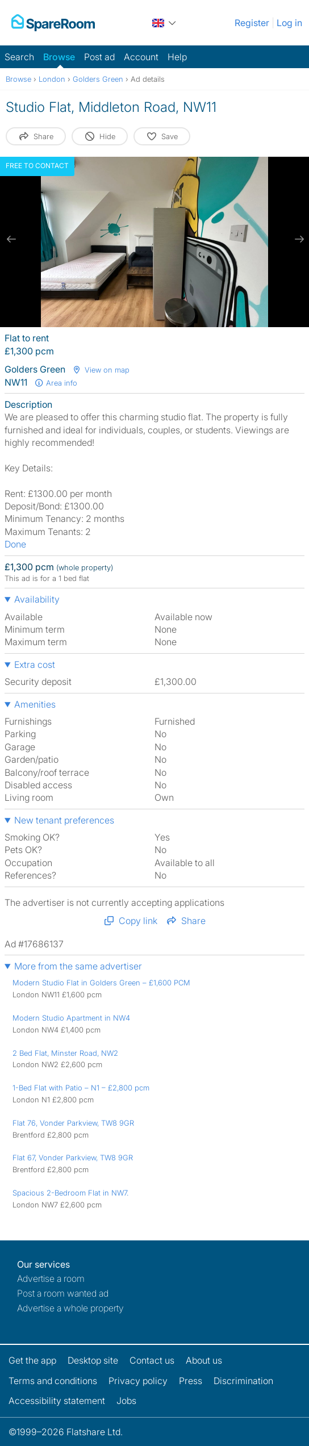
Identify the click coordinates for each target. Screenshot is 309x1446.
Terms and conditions (53, 1380)
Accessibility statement (57, 1400)
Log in (289, 22)
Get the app (32, 1360)
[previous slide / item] (11, 239)
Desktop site (93, 1360)
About (204, 1360)
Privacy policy (138, 1380)
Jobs (126, 1400)
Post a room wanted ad (62, 1293)
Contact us (152, 1360)
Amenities (35, 704)
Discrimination (243, 1380)
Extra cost (34, 664)
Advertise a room (51, 1278)
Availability (37, 599)
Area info (55, 382)
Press (190, 1380)
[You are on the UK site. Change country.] (164, 22)
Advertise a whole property (70, 1308)
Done (15, 544)
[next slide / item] (297, 239)
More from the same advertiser (78, 966)
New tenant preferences (64, 820)
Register (252, 22)
